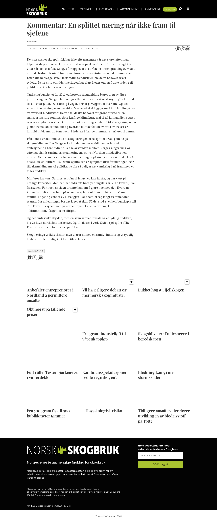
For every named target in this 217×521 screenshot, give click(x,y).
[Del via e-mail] (187, 48)
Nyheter (68, 9)
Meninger (87, 9)
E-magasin (106, 9)
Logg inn (170, 9)
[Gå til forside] (36, 9)
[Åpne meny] (188, 9)
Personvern (59, 494)
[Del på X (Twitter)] (182, 48)
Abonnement (129, 9)
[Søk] (180, 9)
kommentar (35, 251)
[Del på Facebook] (177, 48)
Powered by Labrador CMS (109, 516)
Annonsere (152, 9)
